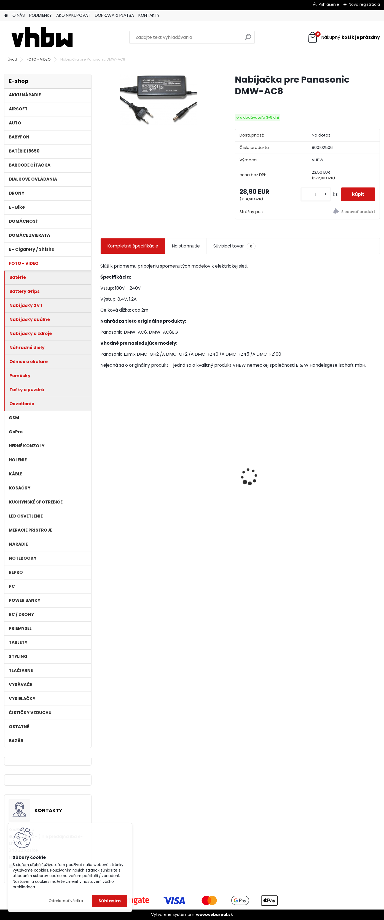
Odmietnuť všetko (66, 900)
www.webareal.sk (214, 914)
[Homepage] (6, 15)
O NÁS (18, 15)
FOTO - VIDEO (39, 59)
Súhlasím (109, 901)
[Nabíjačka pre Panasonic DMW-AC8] (158, 99)
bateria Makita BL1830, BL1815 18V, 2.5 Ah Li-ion (128, 472)
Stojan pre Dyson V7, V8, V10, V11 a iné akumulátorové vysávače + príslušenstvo (273, 474)
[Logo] (42, 37)
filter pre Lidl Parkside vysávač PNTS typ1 (198, 472)
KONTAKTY (149, 15)
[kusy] (316, 194)
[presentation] (103, 466)
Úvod (12, 59)
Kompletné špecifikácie (132, 246)
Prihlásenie (329, 4)
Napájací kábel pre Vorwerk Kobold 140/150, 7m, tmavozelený (346, 474)
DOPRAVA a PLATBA (114, 15)
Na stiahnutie (186, 246)
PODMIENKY (40, 15)
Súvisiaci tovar (234, 246)
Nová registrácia (364, 4)
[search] (248, 39)
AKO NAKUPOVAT (73, 15)
